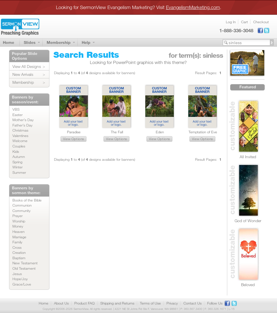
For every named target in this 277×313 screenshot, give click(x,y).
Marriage (19, 237)
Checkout (261, 22)
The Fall (117, 132)
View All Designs (26, 66)
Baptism (18, 258)
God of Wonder (248, 220)
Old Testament (24, 268)
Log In (231, 22)
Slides (30, 42)
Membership (59, 42)
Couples (18, 146)
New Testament (25, 263)
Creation (19, 252)
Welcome (19, 140)
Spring (17, 162)
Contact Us (192, 303)
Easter (17, 114)
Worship (18, 221)
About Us (61, 303)
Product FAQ (84, 303)
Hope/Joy (20, 278)
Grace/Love (21, 284)
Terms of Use (150, 303)
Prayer (17, 215)
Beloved (248, 284)
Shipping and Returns (117, 303)
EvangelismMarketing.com (193, 7)
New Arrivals (22, 74)
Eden (160, 132)
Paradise (74, 132)
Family (17, 242)
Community (21, 210)
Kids (15, 151)
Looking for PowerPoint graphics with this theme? (138, 62)
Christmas (20, 130)
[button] (73, 139)
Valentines (20, 135)
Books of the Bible (27, 200)
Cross (16, 247)
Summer (19, 172)
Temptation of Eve (203, 132)
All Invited (248, 156)
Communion (22, 205)
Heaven (18, 231)
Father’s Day (22, 125)
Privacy (172, 303)
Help (86, 42)
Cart (244, 22)
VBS (16, 109)
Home (8, 42)
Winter (17, 167)
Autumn (18, 156)
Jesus (17, 273)
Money (17, 226)
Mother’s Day (23, 119)
